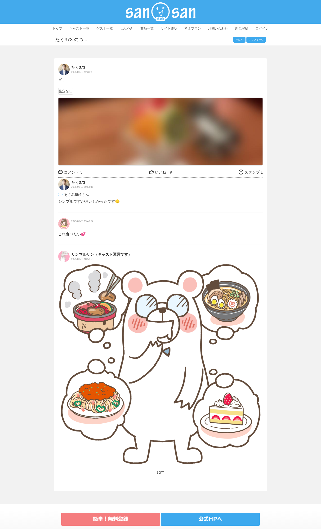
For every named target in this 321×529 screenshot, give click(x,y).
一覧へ (239, 39)
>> (60, 195)
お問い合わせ (218, 28)
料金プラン (192, 28)
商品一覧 (147, 28)
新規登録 (241, 28)
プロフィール (256, 39)
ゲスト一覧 (104, 28)
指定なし (65, 91)
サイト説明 (169, 28)
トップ (57, 28)
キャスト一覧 (79, 28)
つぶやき (126, 28)
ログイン (262, 28)
